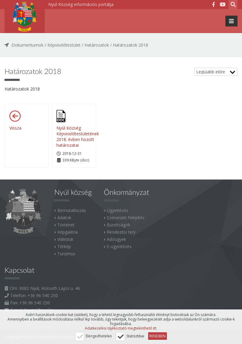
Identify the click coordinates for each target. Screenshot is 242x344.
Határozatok (96, 45)
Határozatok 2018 (130, 45)
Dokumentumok (27, 45)
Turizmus (66, 253)
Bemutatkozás (71, 210)
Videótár (65, 239)
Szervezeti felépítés (126, 217)
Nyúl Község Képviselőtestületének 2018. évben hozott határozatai (77, 136)
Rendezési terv (121, 232)
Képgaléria (67, 232)
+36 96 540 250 (42, 295)
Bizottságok (118, 225)
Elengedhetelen (99, 336)
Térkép (64, 246)
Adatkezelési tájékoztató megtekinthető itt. (121, 328)
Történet (66, 225)
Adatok (64, 217)
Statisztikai (135, 336)
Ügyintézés (117, 210)
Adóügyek (116, 239)
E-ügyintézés (119, 246)
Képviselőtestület (64, 45)
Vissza (15, 128)
